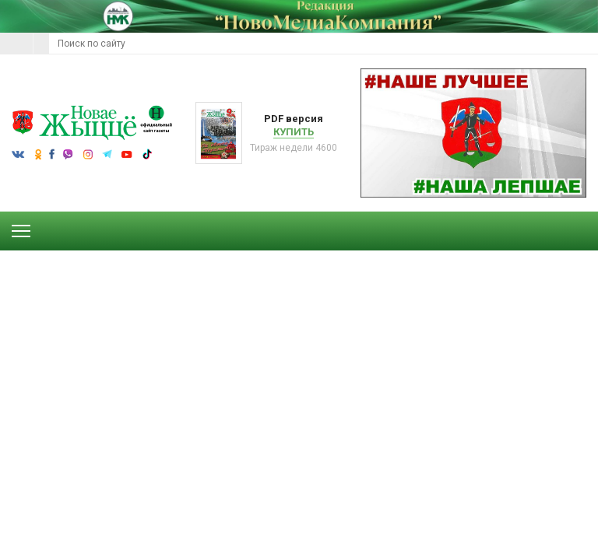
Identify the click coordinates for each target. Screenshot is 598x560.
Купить (293, 132)
